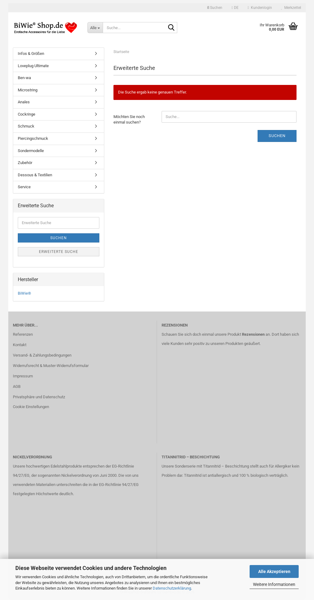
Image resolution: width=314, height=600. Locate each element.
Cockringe (26, 114)
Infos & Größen (31, 53)
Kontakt (19, 344)
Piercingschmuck (33, 138)
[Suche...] (95, 27)
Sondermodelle (31, 150)
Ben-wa (24, 77)
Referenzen (23, 334)
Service (24, 187)
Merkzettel (291, 8)
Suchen (277, 135)
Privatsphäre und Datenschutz (39, 397)
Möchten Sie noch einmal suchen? (129, 119)
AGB (17, 386)
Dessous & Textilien (35, 175)
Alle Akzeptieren (274, 571)
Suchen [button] (215, 8)
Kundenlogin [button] (260, 8)
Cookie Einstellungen (31, 406)
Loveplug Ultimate (33, 65)
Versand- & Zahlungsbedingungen (42, 355)
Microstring (27, 90)
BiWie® (24, 293)
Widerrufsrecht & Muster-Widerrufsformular (51, 365)
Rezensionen (253, 334)
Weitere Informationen (274, 584)
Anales (24, 102)
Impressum (23, 376)
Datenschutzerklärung (172, 588)
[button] (235, 7)
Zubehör (25, 162)
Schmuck (26, 126)
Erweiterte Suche (58, 252)
